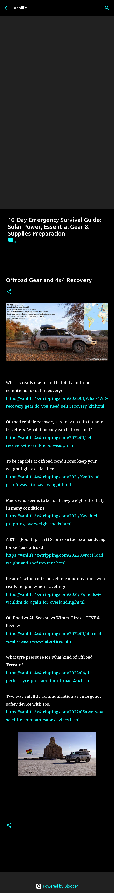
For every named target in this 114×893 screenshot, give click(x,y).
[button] (9, 292)
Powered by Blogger (57, 886)
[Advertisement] (57, 149)
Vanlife (20, 8)
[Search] (107, 8)
